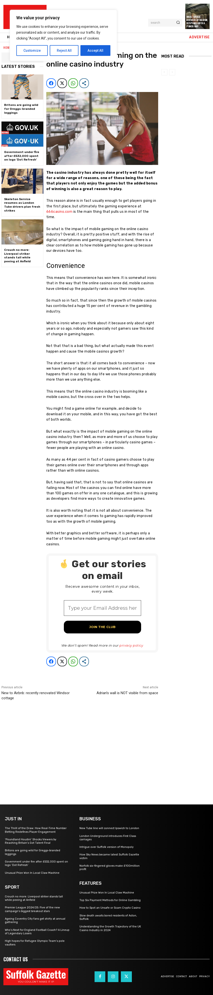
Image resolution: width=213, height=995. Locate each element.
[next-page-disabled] (172, 72)
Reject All (64, 50)
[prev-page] (164, 72)
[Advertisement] (79, 746)
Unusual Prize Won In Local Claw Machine (32, 872)
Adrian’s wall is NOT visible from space (127, 693)
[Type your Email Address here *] (102, 608)
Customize (32, 50)
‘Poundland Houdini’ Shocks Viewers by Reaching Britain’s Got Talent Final (30, 841)
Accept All (95, 50)
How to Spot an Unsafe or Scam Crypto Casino (110, 907)
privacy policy (131, 645)
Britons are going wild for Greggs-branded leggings (21, 108)
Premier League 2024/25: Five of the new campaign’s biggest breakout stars (32, 909)
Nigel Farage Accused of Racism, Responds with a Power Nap (197, 21)
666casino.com (59, 212)
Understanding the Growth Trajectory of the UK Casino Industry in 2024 (110, 928)
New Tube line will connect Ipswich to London (109, 828)
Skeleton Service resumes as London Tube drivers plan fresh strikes (22, 204)
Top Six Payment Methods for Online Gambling (110, 900)
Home (7, 47)
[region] (63, 35)
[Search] (178, 23)
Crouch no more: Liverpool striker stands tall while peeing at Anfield (17, 255)
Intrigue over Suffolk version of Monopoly (106, 847)
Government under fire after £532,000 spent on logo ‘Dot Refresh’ (21, 155)
